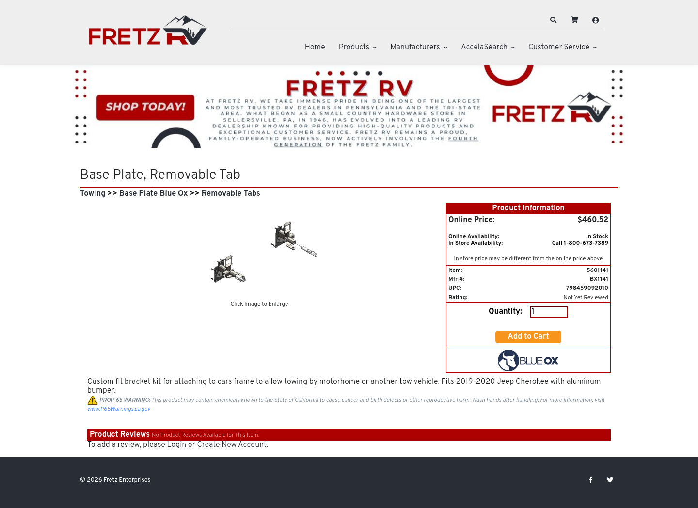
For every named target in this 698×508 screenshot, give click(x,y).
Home (315, 47)
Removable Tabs (231, 194)
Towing (92, 194)
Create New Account (231, 445)
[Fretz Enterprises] (147, 35)
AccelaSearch (484, 47)
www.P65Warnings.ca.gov (118, 409)
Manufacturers (415, 47)
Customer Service (558, 47)
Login (176, 445)
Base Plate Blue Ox (153, 194)
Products (354, 47)
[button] (553, 20)
